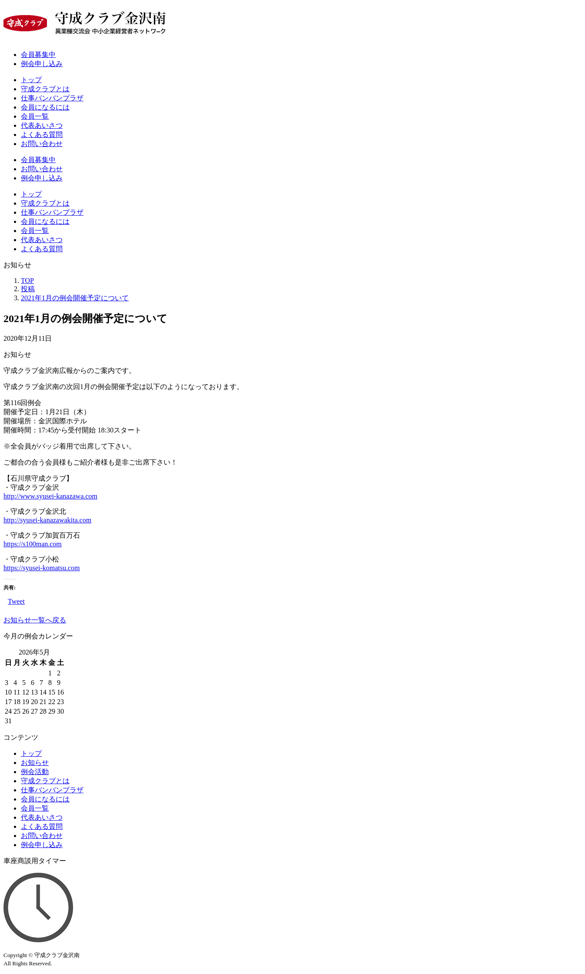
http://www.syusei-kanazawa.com (50, 496)
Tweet (16, 601)
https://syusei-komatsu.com (41, 568)
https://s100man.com (32, 544)
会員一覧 (35, 116)
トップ (31, 79)
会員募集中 (38, 54)
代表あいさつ (42, 125)
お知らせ (35, 762)
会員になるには (45, 107)
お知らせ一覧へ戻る (34, 620)
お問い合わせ (42, 143)
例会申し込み (42, 63)
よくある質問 (42, 134)
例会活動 (35, 771)
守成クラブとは (45, 89)
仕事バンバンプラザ (52, 98)
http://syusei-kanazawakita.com (47, 520)
